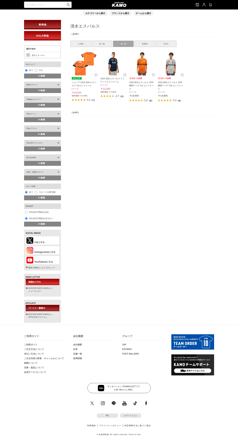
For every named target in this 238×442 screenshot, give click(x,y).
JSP (124, 344)
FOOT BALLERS (130, 353)
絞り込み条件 (31, 157)
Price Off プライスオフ (35, 143)
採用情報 (77, 358)
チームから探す (143, 13)
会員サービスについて (35, 372)
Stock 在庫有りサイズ (35, 172)
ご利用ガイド (30, 344)
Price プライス (32, 128)
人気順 (80, 44)
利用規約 (91, 425)
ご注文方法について (34, 349)
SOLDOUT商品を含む (39, 212)
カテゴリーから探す (95, 13)
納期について (30, 363)
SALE (166, 44)
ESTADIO (127, 349)
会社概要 (77, 344)
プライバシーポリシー (110, 425)
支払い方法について (34, 353)
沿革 (75, 349)
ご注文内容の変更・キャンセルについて (44, 358)
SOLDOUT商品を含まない (41, 218)
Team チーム (31, 114)
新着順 (145, 44)
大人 (41, 70)
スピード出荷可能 (47, 192)
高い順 (102, 44)
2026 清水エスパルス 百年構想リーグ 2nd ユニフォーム (170, 85)
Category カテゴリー (34, 99)
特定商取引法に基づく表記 (137, 425)
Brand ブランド (32, 85)
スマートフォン (130, 415)
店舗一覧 (77, 353)
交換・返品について (34, 367)
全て (31, 70)
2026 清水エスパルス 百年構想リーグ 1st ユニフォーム (141, 85)
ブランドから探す (120, 13)
